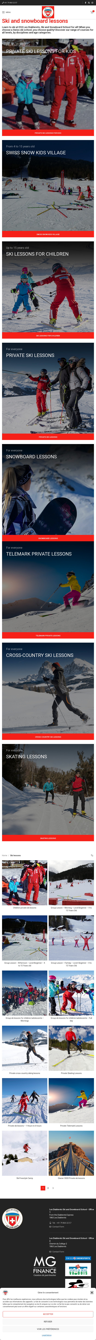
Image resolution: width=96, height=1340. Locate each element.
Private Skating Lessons (71, 1073)
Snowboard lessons (48, 538)
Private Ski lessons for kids (48, 133)
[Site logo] (48, 12)
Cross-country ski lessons (48, 737)
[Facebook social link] (85, 3)
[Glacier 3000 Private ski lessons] (71, 1153)
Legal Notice (46, 1335)
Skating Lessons (48, 838)
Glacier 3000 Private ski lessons (71, 1178)
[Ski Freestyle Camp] (24, 1153)
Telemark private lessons (48, 636)
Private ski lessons (48, 437)
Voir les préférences (48, 1329)
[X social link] (89, 3)
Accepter (48, 1314)
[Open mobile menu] (6, 12)
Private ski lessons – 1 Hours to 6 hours (24, 1126)
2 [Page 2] (48, 1188)
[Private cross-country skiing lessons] (24, 1048)
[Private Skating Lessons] (71, 1048)
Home (4, 855)
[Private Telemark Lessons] (71, 1100)
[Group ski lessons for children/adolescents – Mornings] (24, 993)
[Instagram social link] (92, 3)
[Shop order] (92, 855)
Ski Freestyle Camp (24, 1178)
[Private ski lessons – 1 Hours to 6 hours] (24, 1100)
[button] (92, 1292)
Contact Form (58, 1227)
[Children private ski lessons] (24, 882)
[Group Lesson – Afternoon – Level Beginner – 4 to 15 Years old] (24, 937)
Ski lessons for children (48, 336)
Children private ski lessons (24, 908)
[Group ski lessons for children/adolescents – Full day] (71, 993)
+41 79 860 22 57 (10, 3)
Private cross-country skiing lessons (24, 1073)
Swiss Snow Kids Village (48, 234)
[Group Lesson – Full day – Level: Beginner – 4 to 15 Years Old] (71, 937)
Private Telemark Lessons (71, 1126)
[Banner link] (48, 84)
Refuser (48, 1321)
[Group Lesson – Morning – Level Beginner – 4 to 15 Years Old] (71, 882)
